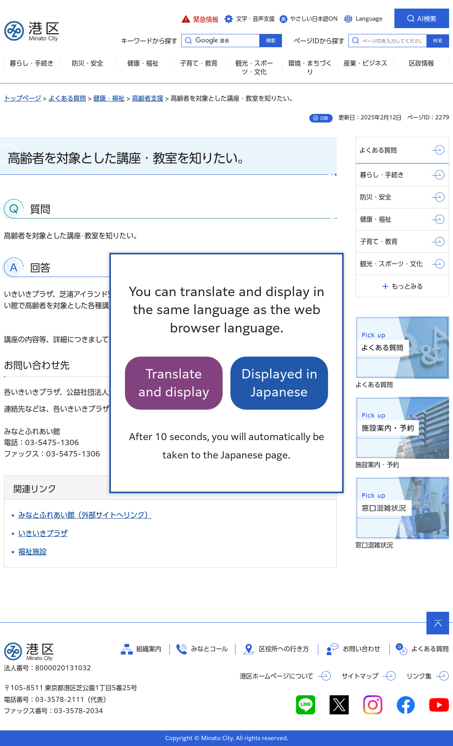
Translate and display (173, 383)
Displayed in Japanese (279, 383)
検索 (437, 40)
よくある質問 (67, 98)
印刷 (324, 118)
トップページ (22, 98)
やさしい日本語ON (314, 18)
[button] (199, 18)
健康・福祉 (109, 98)
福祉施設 (32, 551)
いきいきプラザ (43, 533)
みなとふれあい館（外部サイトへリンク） (85, 515)
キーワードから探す (188, 40)
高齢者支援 (147, 98)
